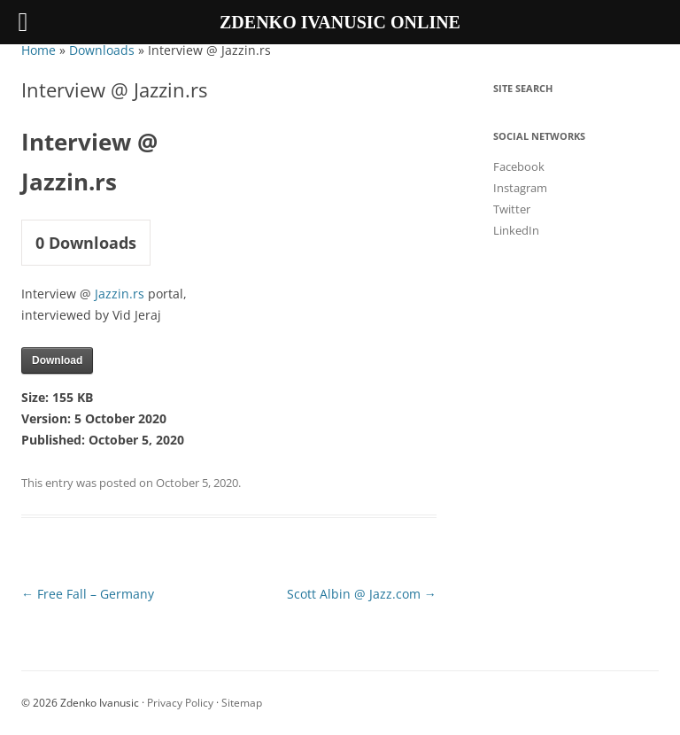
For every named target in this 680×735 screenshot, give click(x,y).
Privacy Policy (180, 702)
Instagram (520, 188)
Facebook (519, 166)
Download (57, 360)
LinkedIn (516, 230)
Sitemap (241, 702)
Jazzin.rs (119, 293)
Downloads (102, 50)
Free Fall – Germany (87, 593)
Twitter (511, 209)
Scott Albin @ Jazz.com (362, 593)
